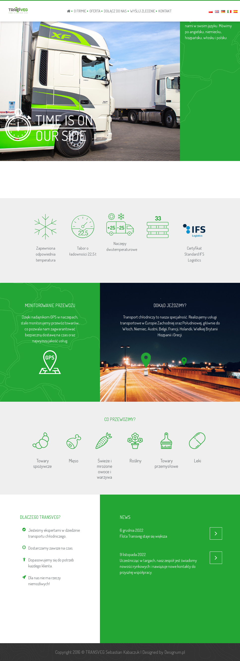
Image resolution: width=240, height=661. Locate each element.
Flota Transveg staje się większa (143, 536)
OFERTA (95, 11)
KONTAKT (165, 11)
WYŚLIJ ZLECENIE (142, 11)
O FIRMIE (80, 11)
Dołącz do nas (115, 11)
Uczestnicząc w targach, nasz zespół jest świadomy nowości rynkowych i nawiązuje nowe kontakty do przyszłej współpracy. (158, 566)
